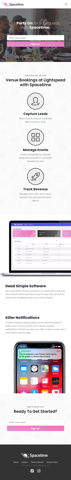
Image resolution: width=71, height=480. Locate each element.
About (15, 462)
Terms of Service (37, 462)
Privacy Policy (52, 462)
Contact (24, 462)
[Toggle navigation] (66, 4)
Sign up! (35, 44)
